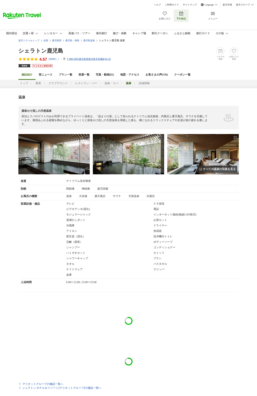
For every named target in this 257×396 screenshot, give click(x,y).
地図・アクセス (129, 74)
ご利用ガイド (172, 4)
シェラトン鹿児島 (40, 51)
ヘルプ (157, 4)
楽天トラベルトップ (28, 40)
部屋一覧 (84, 74)
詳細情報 (144, 83)
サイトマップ (190, 4)
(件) (53, 59)
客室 (38, 83)
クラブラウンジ (58, 83)
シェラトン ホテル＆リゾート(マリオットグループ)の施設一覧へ (61, 387)
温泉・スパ (111, 83)
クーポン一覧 (182, 74)
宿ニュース (45, 74)
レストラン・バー (86, 83)
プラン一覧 (65, 74)
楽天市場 (227, 4)
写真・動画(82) (105, 74)
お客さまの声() (157, 74)
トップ (24, 83)
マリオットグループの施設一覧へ (42, 383)
